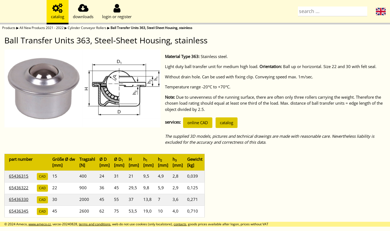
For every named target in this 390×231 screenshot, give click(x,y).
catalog (226, 122)
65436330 (18, 199)
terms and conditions (94, 224)
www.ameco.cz (39, 224)
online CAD (197, 122)
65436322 (18, 187)
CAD (42, 176)
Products (8, 27)
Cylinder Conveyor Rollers (87, 27)
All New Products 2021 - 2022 (42, 27)
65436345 (18, 211)
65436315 (18, 176)
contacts (180, 224)
